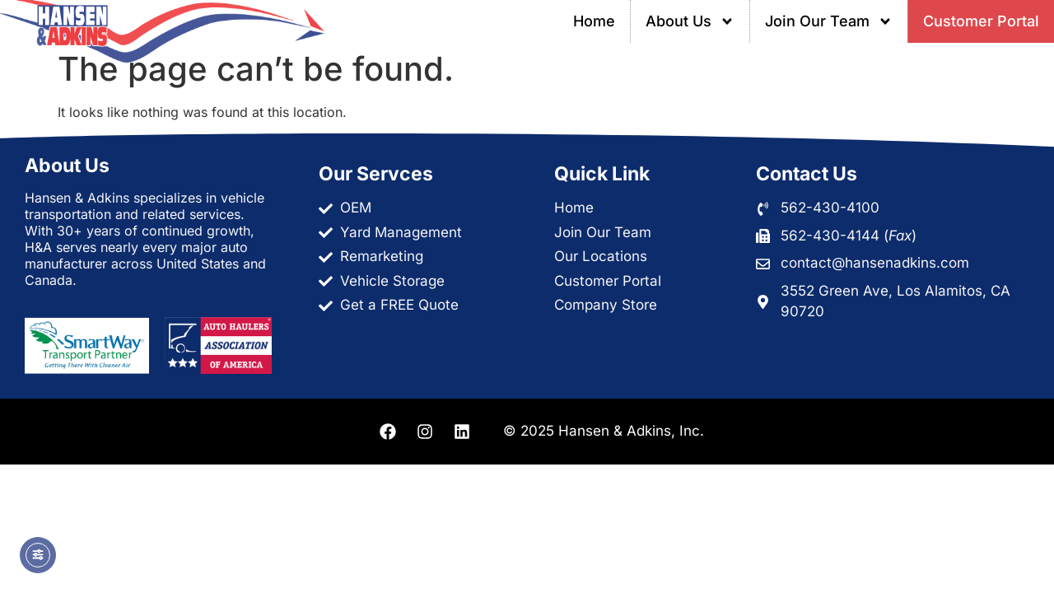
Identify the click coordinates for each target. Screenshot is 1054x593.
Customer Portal (981, 21)
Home (594, 21)
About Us (690, 21)
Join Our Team (829, 21)
